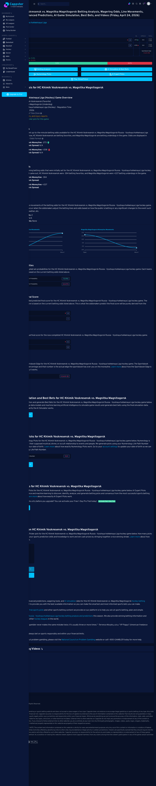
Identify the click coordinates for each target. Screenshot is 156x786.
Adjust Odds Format (106, 142)
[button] (148, 3)
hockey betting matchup (55, 616)
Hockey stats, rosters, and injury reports (54, 120)
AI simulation (96, 613)
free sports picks (62, 625)
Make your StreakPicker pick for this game (55, 123)
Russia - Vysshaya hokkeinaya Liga (56, 26)
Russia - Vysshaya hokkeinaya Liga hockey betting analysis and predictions (86, 634)
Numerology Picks (46, 477)
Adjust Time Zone (59, 117)
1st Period (41, 31)
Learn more (51, 379)
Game (34, 31)
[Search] (53, 4)
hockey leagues (88, 637)
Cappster (36, 652)
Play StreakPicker (46, 581)
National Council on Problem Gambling (104, 658)
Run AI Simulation (46, 424)
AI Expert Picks (44, 520)
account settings (71, 459)
